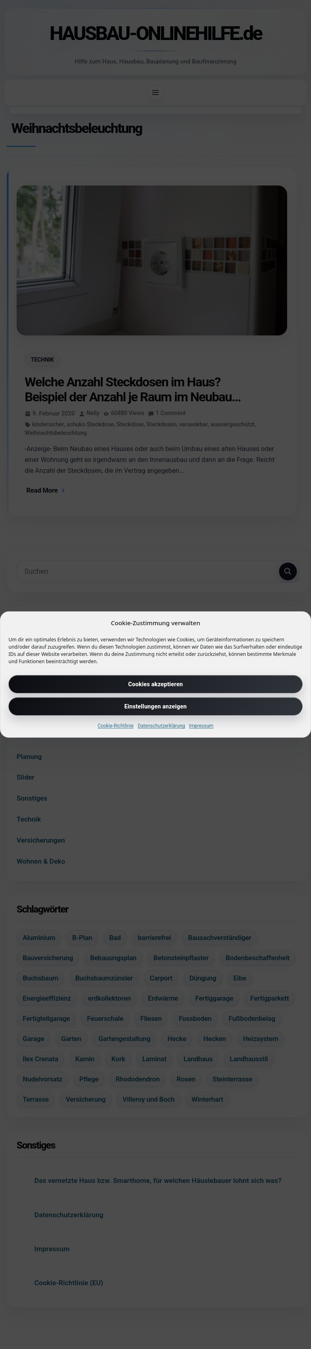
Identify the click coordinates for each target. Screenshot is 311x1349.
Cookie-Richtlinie (116, 726)
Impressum (201, 726)
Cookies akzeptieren (155, 684)
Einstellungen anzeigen (155, 706)
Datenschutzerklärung (161, 726)
